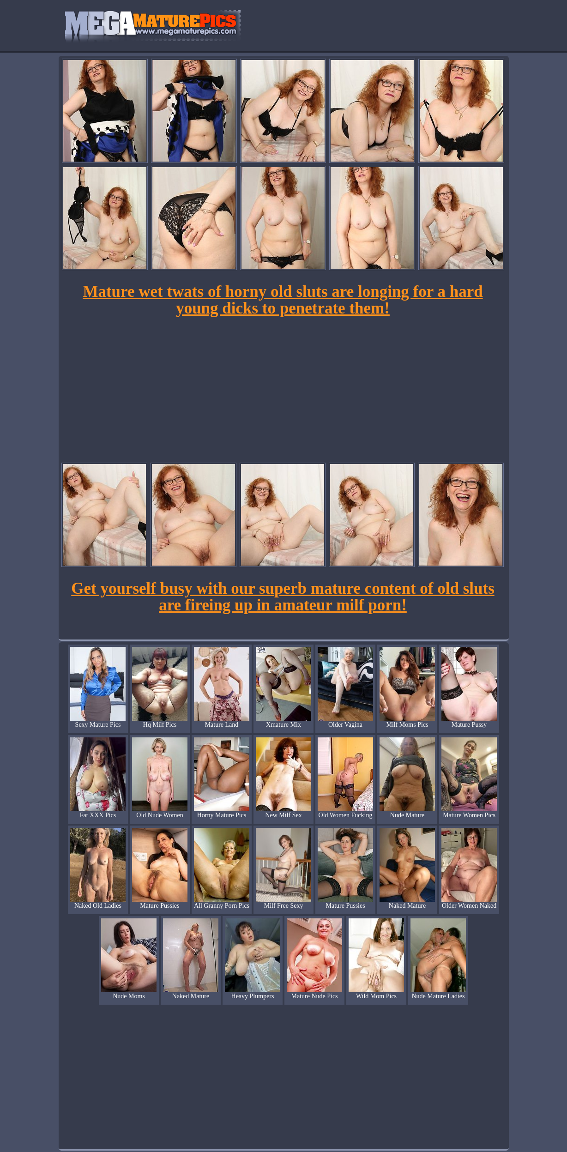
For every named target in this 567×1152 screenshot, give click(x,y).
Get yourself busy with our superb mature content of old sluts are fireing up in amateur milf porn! (283, 596)
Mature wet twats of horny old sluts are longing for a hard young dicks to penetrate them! (283, 300)
